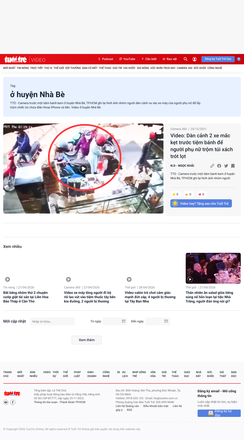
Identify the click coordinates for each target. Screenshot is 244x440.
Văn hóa (153, 374)
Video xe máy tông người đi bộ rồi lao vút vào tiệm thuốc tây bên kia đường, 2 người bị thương (90, 297)
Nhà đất (198, 374)
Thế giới (59, 68)
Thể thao (105, 68)
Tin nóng (23, 68)
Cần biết (149, 59)
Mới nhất (9, 68)
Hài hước (129, 68)
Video (47, 372)
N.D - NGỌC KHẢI (182, 166)
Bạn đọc (233, 374)
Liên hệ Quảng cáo (127, 406)
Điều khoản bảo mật (155, 406)
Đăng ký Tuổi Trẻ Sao (218, 59)
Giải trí (117, 68)
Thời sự (56, 374)
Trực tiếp (36, 68)
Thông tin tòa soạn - (47, 402)
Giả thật (223, 374)
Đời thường (73, 68)
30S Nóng (143, 68)
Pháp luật (77, 374)
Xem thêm (87, 340)
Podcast (105, 59)
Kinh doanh (91, 374)
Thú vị (48, 68)
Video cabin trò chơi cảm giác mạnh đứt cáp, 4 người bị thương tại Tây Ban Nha (150, 297)
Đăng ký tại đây (223, 413)
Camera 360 (184, 68)
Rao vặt (169, 59)
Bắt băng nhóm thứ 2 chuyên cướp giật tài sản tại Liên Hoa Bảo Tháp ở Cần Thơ (25, 297)
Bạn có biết (90, 68)
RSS (129, 410)
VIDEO (38, 60)
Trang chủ (7, 374)
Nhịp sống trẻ (139, 374)
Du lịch (125, 374)
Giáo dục (187, 374)
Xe (118, 372)
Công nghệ (214, 68)
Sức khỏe (200, 68)
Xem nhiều (12, 246)
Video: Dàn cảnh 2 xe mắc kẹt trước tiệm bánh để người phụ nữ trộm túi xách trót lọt (201, 146)
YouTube (127, 59)
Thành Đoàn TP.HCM (72, 402)
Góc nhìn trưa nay (163, 68)
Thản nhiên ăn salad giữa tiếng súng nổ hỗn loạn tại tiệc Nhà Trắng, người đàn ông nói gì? (209, 297)
